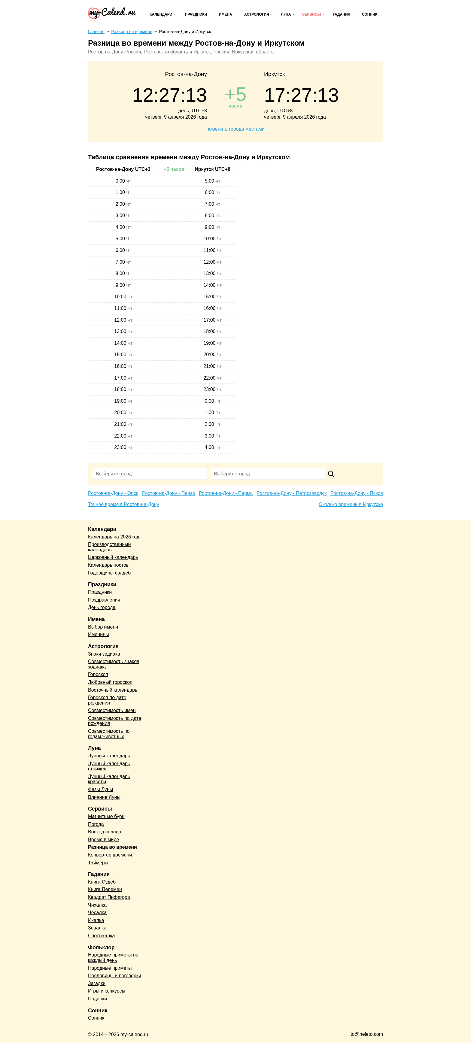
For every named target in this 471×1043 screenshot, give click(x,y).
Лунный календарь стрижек (109, 766)
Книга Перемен (105, 889)
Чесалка (97, 912)
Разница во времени (112, 847)
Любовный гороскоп (110, 682)
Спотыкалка (101, 935)
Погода (96, 824)
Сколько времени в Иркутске (351, 504)
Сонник (369, 14)
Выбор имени (103, 626)
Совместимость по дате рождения (114, 721)
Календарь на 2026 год (113, 536)
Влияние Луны (104, 797)
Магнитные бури (106, 816)
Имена (225, 14)
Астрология (256, 14)
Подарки (97, 998)
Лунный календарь (109, 755)
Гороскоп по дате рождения (107, 700)
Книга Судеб (102, 881)
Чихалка (97, 905)
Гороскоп (98, 674)
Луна (286, 14)
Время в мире (103, 839)
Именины (98, 634)
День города (101, 607)
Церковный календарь (113, 557)
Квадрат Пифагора (109, 897)
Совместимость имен (112, 710)
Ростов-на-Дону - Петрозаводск (292, 493)
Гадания (341, 14)
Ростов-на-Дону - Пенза (168, 493)
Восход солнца (104, 831)
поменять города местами (235, 129)
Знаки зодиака (104, 653)
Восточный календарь (112, 690)
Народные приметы (110, 968)
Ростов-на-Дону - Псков (356, 493)
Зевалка (97, 927)
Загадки (96, 983)
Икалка (96, 920)
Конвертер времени (110, 854)
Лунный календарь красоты (109, 779)
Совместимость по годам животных (109, 734)
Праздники (196, 14)
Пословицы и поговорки (114, 975)
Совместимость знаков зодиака (113, 664)
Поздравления (104, 599)
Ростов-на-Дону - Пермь (226, 493)
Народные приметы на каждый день (113, 957)
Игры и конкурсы (106, 990)
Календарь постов (108, 565)
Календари (161, 14)
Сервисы (311, 14)
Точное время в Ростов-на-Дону (123, 504)
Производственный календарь (109, 547)
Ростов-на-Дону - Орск (113, 493)
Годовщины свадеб (109, 572)
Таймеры (98, 862)
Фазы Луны (100, 789)
